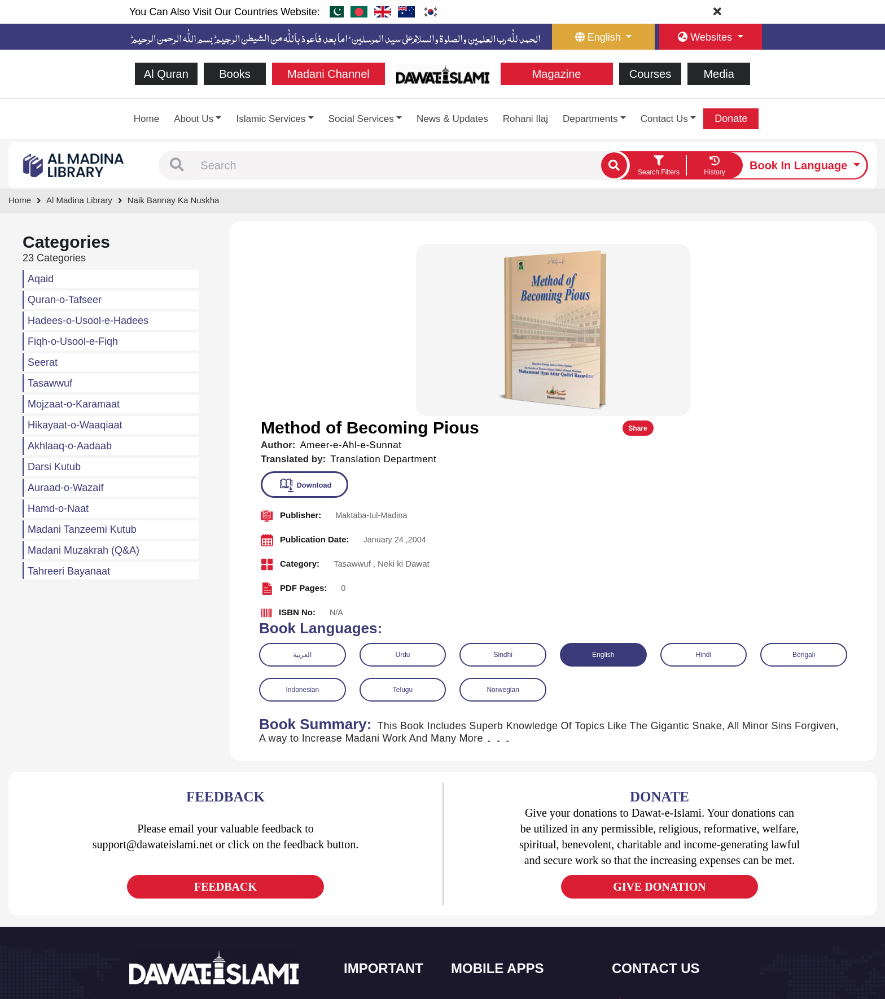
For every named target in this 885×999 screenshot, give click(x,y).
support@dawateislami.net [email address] (675, 882)
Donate (731, 118)
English (603, 481)
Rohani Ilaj (525, 118)
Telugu (403, 516)
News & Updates (452, 118)
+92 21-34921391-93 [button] (666, 833)
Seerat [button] (43, 362)
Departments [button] (590, 118)
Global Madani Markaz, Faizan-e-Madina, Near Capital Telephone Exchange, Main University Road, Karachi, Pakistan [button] (686, 929)
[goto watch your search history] (714, 165)
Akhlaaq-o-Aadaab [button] (70, 446)
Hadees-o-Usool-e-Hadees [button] (88, 320)
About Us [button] (193, 118)
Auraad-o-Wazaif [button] (65, 487)
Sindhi (502, 481)
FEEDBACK (225, 713)
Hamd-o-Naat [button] (58, 508)
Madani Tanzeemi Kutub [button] (82, 529)
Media (718, 74)
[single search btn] (614, 165)
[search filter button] (658, 165)
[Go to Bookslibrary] (74, 164)
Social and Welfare (388, 832)
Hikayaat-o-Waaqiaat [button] (75, 425)
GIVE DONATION (659, 713)
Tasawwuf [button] (50, 383)
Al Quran (166, 74)
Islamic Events (381, 879)
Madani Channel (328, 74)
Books (235, 74)
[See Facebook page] (140, 886)
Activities (372, 927)
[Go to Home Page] (442, 73)
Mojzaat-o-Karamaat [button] (74, 404)
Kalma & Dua (487, 951)
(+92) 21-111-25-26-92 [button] (669, 857)
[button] (177, 165)
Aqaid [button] (41, 278)
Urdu (402, 481)
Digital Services (490, 927)
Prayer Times (487, 879)
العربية (302, 481)
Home (146, 118)
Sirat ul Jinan (486, 832)
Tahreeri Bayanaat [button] (69, 571)
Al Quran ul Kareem (497, 856)
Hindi (703, 481)
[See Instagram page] (201, 886)
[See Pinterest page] (221, 886)
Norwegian (503, 516)
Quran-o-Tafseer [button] (65, 299)
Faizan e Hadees (492, 903)
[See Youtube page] (180, 886)
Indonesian (302, 516)
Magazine (556, 74)
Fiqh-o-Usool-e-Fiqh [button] (73, 341)
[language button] (603, 37)
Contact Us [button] (664, 118)
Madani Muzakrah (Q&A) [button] (83, 550)
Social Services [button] (361, 118)
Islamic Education (386, 951)
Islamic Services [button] (270, 118)
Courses (650, 74)
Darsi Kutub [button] (54, 466)
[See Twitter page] (160, 886)
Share (838, 254)
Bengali (803, 481)
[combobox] (398, 165)
